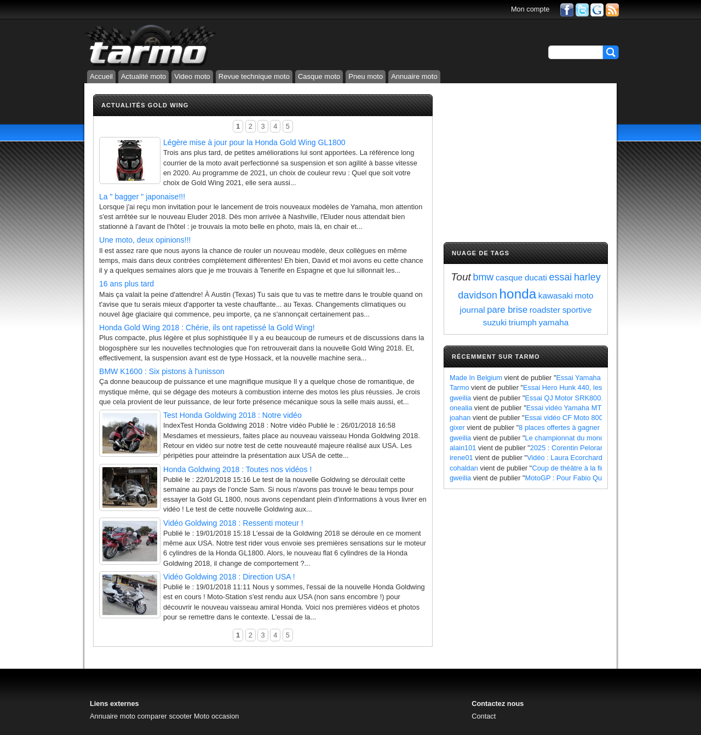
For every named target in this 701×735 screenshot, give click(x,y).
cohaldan (464, 468)
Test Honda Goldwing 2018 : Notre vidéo (232, 415)
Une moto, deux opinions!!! (145, 240)
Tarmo (459, 387)
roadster (545, 309)
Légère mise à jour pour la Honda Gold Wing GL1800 (254, 142)
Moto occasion (216, 716)
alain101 (463, 448)
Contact (484, 716)
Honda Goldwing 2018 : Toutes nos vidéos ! (237, 469)
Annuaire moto (414, 76)
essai (560, 277)
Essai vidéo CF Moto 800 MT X (573, 418)
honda (518, 293)
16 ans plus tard (126, 283)
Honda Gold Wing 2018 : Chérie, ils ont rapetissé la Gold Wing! (207, 327)
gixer (457, 427)
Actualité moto (143, 76)
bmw (483, 277)
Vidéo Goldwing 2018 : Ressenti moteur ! (233, 523)
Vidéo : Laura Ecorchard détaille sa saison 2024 (601, 457)
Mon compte (530, 9)
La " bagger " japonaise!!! (142, 196)
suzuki (495, 322)
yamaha (554, 322)
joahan (460, 418)
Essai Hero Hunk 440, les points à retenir (587, 387)
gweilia (460, 398)
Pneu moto (365, 76)
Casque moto (319, 76)
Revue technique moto (254, 76)
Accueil (101, 76)
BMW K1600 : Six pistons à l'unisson (162, 371)
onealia (461, 408)
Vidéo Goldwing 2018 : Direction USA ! (229, 576)
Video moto (192, 76)
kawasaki (555, 295)
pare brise (507, 310)
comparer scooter (164, 716)
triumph (523, 322)
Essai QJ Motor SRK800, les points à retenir (593, 398)
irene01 (461, 457)
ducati (536, 277)
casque (509, 277)
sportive (577, 309)
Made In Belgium (476, 378)
